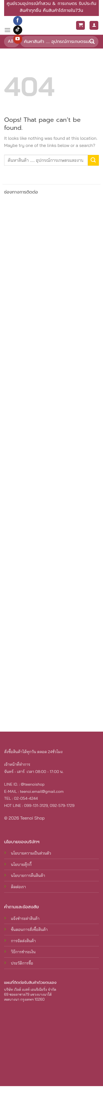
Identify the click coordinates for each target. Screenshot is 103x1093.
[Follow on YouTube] (17, 39)
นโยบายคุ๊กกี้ (21, 864)
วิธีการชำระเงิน (23, 951)
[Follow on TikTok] (17, 30)
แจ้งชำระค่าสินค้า (25, 918)
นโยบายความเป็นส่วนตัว (31, 853)
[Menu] (7, 30)
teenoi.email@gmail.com (41, 791)
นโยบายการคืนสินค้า (28, 875)
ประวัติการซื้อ (22, 963)
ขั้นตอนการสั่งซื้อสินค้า (29, 929)
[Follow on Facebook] (17, 20)
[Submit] (92, 41)
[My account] (94, 25)
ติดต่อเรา (18, 886)
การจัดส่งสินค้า (23, 940)
